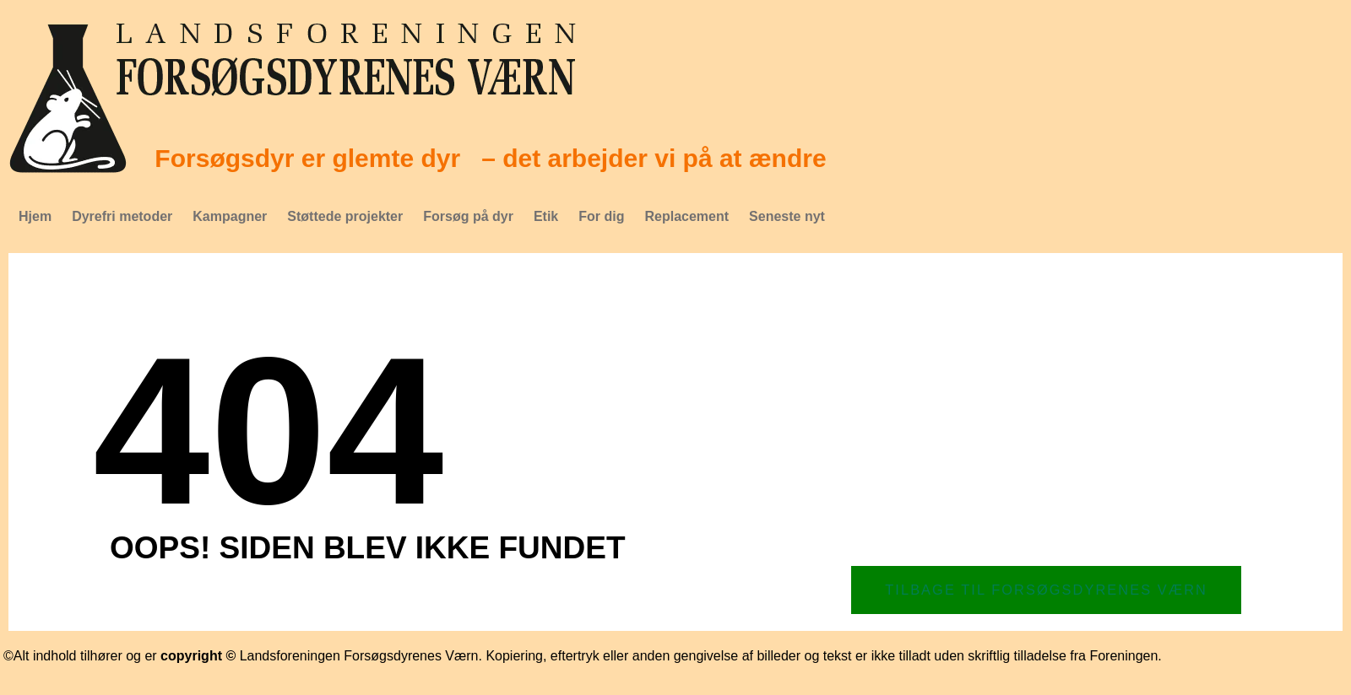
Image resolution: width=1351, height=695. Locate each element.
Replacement (686, 216)
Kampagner (230, 216)
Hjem (35, 216)
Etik (546, 216)
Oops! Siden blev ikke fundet (368, 548)
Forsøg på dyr (468, 216)
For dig (601, 216)
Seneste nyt (787, 216)
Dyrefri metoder (122, 216)
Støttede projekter (345, 216)
